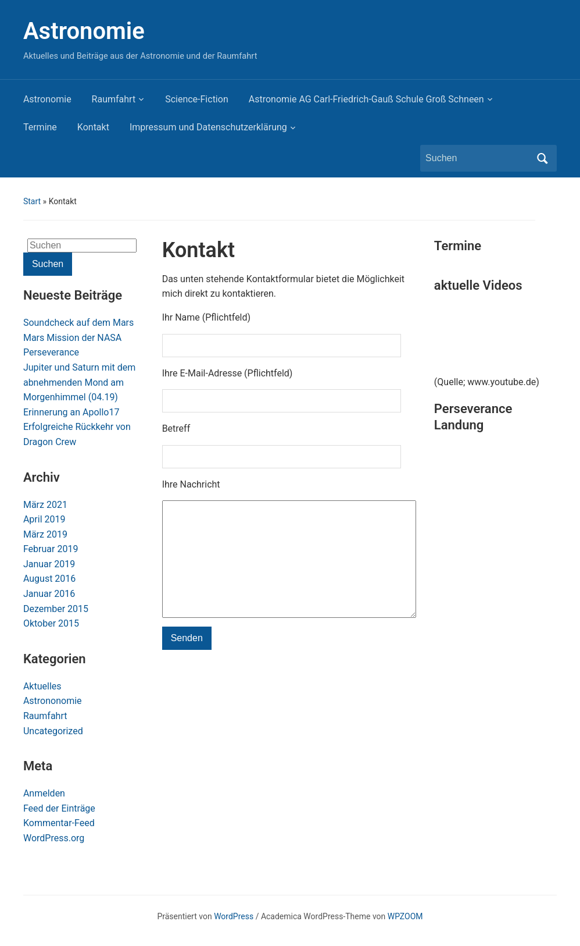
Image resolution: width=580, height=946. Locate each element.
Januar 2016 (49, 593)
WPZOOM (405, 916)
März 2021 (45, 504)
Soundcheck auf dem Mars (78, 322)
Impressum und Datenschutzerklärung (208, 127)
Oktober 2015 (51, 623)
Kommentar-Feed (59, 822)
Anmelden (44, 793)
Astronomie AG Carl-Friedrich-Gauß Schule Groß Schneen (366, 99)
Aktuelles (42, 686)
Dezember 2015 (55, 608)
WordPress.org (53, 838)
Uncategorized (53, 731)
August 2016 (49, 578)
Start (32, 201)
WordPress (233, 916)
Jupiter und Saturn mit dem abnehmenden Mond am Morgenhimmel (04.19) (79, 382)
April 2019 (44, 519)
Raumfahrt (114, 99)
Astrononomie (52, 700)
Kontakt (93, 127)
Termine (40, 127)
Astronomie (84, 31)
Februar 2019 (50, 548)
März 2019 (45, 534)
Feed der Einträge (59, 808)
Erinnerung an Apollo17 (71, 412)
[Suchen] (477, 158)
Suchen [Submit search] (542, 158)
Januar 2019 (49, 564)
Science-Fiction (196, 99)
